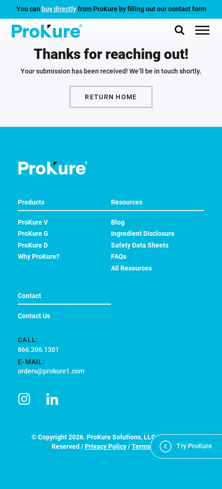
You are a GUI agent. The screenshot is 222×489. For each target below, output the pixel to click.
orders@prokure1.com (51, 371)
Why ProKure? (38, 256)
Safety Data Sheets (140, 245)
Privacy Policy (105, 446)
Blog (118, 222)
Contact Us (34, 316)
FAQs (118, 256)
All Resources (131, 268)
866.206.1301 (38, 349)
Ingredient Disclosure (143, 233)
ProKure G (33, 233)
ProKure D (33, 245)
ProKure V (33, 222)
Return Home (111, 97)
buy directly (59, 9)
